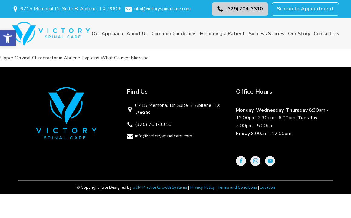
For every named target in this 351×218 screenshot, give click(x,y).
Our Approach (107, 33)
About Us (137, 33)
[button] (240, 9)
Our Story (299, 33)
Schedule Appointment (305, 8)
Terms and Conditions (237, 187)
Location (267, 187)
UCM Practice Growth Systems (160, 187)
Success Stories (266, 33)
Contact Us (326, 33)
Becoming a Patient (222, 33)
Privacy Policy (202, 187)
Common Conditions (174, 33)
